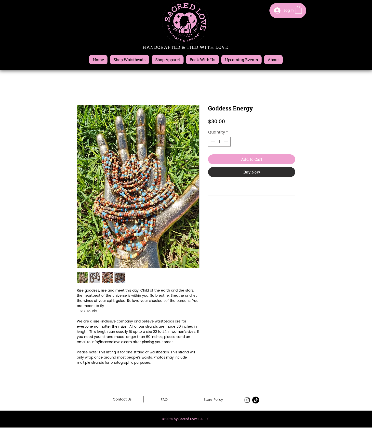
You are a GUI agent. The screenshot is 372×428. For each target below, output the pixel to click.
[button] (298, 9)
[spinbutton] (219, 141)
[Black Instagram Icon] (247, 400)
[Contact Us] (122, 399)
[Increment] (226, 141)
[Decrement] (212, 141)
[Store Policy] (213, 399)
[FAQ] (164, 399)
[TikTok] (255, 400)
